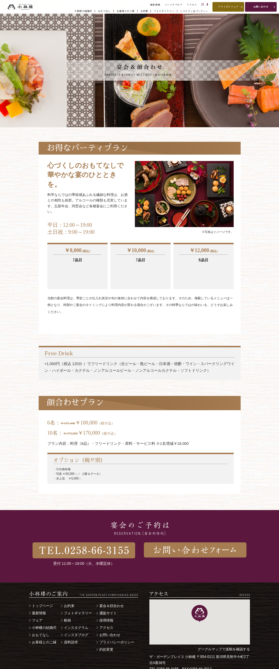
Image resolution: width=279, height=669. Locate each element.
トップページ (42, 585)
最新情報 (39, 592)
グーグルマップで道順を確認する (224, 628)
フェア (37, 599)
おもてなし (40, 614)
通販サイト (108, 592)
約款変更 (106, 628)
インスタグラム (76, 606)
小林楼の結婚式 (44, 606)
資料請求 (71, 621)
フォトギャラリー (78, 592)
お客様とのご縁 (44, 621)
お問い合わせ (109, 614)
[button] (199, 592)
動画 (67, 599)
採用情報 (106, 599)
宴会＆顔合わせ (111, 585)
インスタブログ (76, 614)
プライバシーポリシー (116, 621)
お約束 (69, 585)
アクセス (106, 606)
